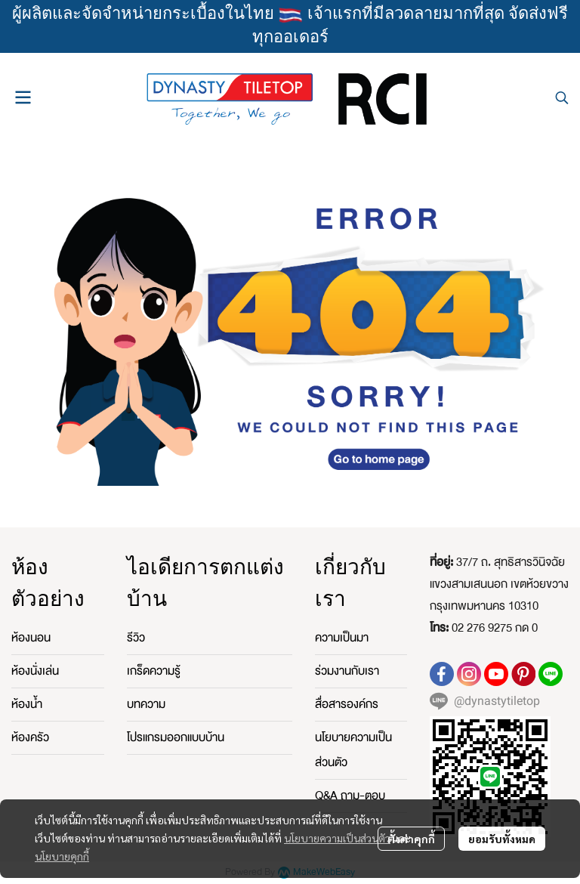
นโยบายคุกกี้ (62, 856)
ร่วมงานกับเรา (347, 671)
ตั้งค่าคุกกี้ (411, 838)
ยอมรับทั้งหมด (501, 838)
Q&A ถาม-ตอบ (350, 795)
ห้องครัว (30, 737)
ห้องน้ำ (26, 704)
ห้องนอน (31, 638)
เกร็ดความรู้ (153, 671)
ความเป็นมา (342, 638)
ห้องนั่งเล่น (35, 671)
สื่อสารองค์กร (346, 704)
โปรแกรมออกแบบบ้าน (175, 737)
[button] (561, 97)
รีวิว (136, 638)
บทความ (146, 704)
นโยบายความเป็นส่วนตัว (337, 838)
